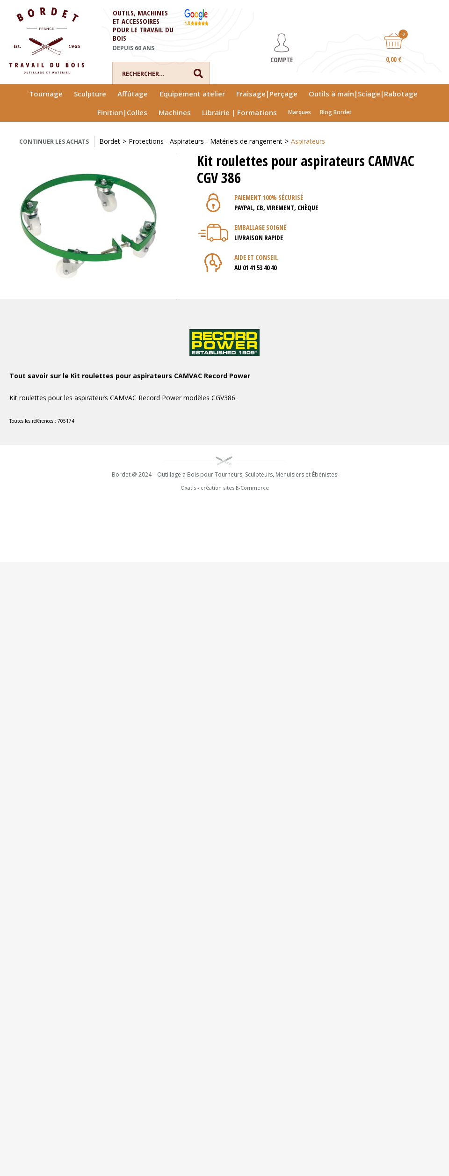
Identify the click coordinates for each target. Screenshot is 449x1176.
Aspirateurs (308, 141)
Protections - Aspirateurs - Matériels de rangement (205, 141)
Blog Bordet (336, 112)
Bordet (109, 141)
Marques (299, 112)
